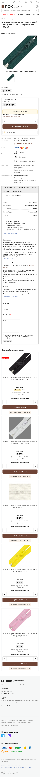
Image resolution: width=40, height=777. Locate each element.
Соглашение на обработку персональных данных (16, 767)
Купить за (20, 407)
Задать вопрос (17, 191)
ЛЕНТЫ (28, 14)
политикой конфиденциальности (17, 337)
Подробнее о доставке (10, 296)
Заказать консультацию (23, 144)
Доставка (6, 191)
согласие (12, 335)
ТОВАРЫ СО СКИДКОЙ (8, 14)
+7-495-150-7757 (7, 694)
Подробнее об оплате (10, 233)
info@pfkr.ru (8, 706)
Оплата (34, 187)
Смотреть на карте (9, 258)
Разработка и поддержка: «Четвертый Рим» (13, 773)
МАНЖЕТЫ (36, 14)
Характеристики (23, 187)
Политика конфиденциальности (11, 766)
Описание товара (9, 187)
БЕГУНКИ (20, 14)
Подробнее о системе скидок (11, 116)
